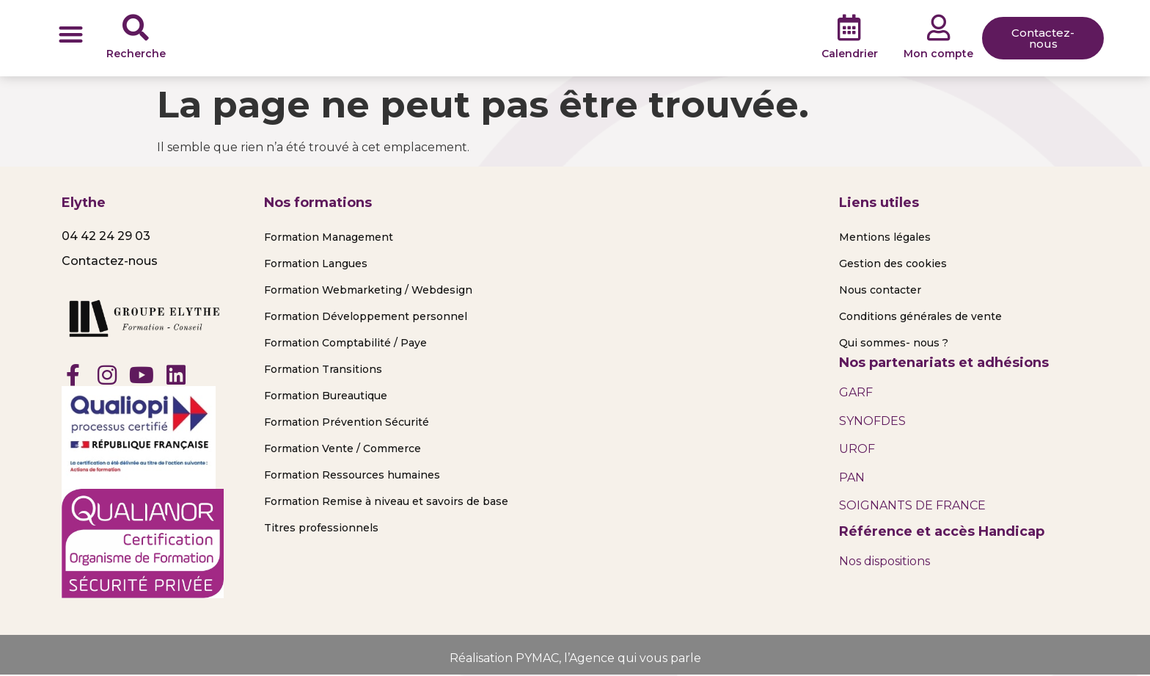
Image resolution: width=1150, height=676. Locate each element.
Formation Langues (315, 263)
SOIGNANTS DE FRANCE (912, 505)
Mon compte (938, 53)
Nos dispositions (884, 561)
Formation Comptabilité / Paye (345, 342)
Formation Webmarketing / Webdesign (368, 290)
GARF (856, 392)
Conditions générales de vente (920, 316)
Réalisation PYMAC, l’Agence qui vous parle (575, 658)
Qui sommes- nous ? (893, 342)
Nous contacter (880, 290)
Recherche (136, 53)
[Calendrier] (849, 28)
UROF (857, 449)
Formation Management (328, 237)
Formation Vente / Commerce (342, 448)
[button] (70, 34)
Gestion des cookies (893, 263)
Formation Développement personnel (365, 316)
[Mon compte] (939, 28)
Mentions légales (885, 237)
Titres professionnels (321, 527)
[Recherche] (135, 28)
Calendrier (849, 53)
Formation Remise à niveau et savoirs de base (386, 501)
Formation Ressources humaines (352, 474)
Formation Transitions (323, 369)
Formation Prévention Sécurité (346, 422)
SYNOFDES (872, 421)
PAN (852, 477)
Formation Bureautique (325, 395)
